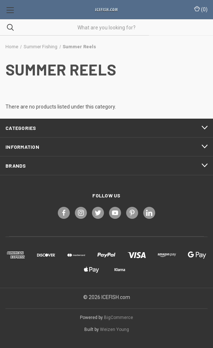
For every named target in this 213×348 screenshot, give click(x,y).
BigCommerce (118, 317)
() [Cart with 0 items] (201, 9)
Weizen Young (114, 329)
